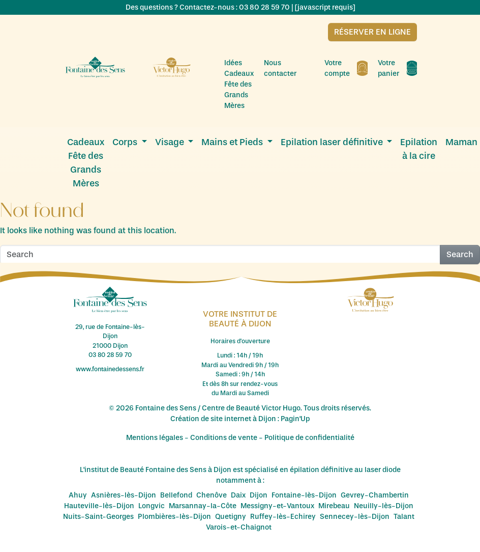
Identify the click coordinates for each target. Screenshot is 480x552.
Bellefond (176, 495)
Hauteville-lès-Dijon (99, 506)
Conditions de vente (223, 437)
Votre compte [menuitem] (346, 68)
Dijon (258, 495)
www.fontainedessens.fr (110, 369)
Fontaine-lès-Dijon (304, 495)
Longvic (151, 506)
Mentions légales (154, 437)
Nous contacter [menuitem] (289, 68)
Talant (404, 516)
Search (459, 254)
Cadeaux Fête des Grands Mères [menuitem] (85, 162)
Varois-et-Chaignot (239, 527)
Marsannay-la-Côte (202, 506)
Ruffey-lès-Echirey (283, 516)
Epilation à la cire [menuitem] (418, 148)
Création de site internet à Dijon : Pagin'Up (240, 419)
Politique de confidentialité (309, 437)
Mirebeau (334, 506)
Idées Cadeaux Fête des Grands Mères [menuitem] (239, 84)
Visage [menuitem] (170, 142)
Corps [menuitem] (125, 142)
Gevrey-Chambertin (375, 495)
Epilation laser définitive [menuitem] (333, 142)
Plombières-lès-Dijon (174, 516)
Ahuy (78, 495)
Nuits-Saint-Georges (98, 516)
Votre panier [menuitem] (397, 68)
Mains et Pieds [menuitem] (233, 142)
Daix (238, 495)
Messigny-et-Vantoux (277, 506)
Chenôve (211, 495)
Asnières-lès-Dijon (123, 495)
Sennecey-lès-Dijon (354, 516)
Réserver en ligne (372, 32)
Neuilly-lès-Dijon (383, 506)
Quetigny (230, 516)
